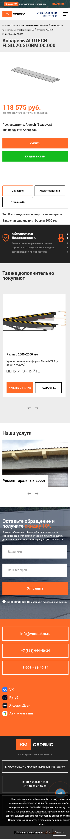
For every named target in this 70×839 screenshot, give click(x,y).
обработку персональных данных (49, 602)
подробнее (48, 387)
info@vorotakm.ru (35, 633)
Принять (59, 832)
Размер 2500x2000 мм (22, 354)
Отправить (35, 588)
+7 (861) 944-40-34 (47, 13)
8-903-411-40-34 (50, 16)
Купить (35, 143)
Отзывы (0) (18, 202)
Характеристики (50, 190)
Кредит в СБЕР (35, 156)
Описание (18, 190)
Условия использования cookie (33, 832)
